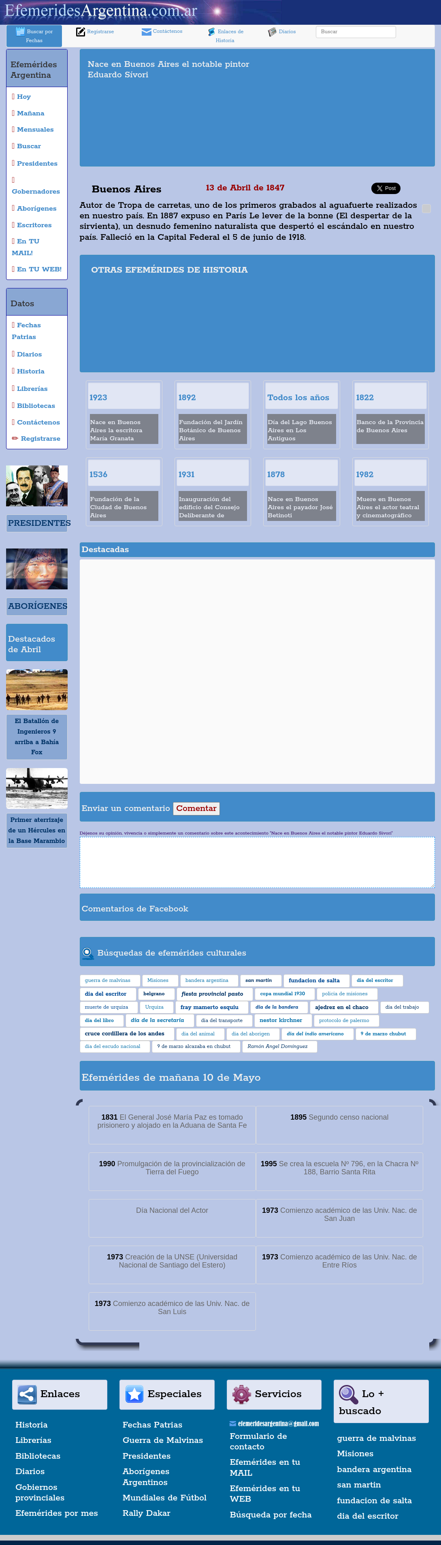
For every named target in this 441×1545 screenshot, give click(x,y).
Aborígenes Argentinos (146, 1477)
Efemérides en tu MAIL (265, 1468)
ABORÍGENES (38, 606)
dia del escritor (367, 1516)
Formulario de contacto (258, 1442)
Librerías (33, 1440)
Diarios (282, 32)
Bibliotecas (37, 1456)
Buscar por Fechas (34, 35)
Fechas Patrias (153, 1425)
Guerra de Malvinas (163, 1440)
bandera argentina (374, 1469)
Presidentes (147, 1456)
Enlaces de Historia (225, 35)
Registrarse (95, 32)
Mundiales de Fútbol (165, 1498)
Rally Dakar (146, 1513)
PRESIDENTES (39, 523)
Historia (31, 1425)
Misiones (355, 1454)
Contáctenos (162, 32)
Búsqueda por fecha (271, 1515)
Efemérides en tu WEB (265, 1494)
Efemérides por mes (56, 1513)
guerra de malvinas (376, 1438)
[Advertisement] (352, 107)
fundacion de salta (374, 1501)
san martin (359, 1485)
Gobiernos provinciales (39, 1493)
